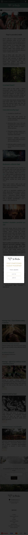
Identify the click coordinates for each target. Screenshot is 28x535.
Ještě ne (14, 277)
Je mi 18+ (14, 274)
